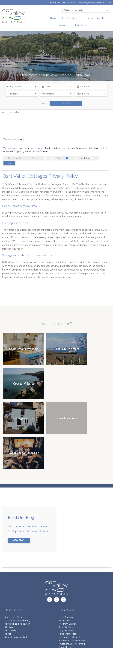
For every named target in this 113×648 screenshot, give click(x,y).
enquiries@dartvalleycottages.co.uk (94, 2)
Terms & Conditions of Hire (16, 605)
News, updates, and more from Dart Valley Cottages (28, 615)
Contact (8, 602)
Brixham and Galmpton (15, 548)
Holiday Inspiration (95, 18)
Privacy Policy (10, 621)
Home (3, 112)
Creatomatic (22, 640)
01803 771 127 (70, 2)
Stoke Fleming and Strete (16, 567)
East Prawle (10, 561)
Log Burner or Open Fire (70, 567)
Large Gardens (66, 548)
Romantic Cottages (67, 558)
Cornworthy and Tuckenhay (17, 551)
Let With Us (82, 25)
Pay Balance (10, 611)
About (7, 618)
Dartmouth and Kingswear (17, 554)
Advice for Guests (12, 608)
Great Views (64, 551)
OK (9, 163)
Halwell (7, 564)
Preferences (37, 158)
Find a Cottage (48, 18)
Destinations (70, 18)
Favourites (53, 2)
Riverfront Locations (68, 554)
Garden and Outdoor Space (72, 571)
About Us (64, 25)
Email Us (63, 605)
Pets (39, 101)
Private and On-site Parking (72, 574)
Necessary (13, 158)
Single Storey (65, 577)
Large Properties (66, 561)
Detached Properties (68, 581)
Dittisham (8, 558)
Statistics (61, 158)
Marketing (85, 158)
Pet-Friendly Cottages (69, 564)
